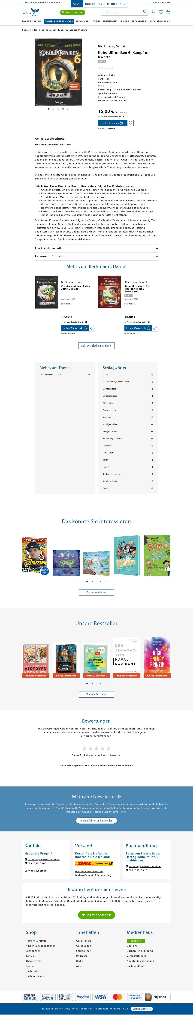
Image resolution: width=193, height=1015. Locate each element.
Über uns (132, 945)
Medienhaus (116, 4)
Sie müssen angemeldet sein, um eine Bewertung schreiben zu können (96, 765)
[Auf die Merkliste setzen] (130, 123)
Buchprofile (139, 21)
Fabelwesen (108, 445)
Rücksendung (103, 875)
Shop (76, 4)
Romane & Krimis (31, 21)
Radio (79, 961)
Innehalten (93, 4)
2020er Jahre (108, 403)
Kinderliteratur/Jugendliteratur (116, 382)
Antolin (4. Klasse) (110, 481)
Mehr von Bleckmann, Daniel (96, 345)
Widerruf (115, 1008)
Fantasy (106, 467)
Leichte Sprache (109, 389)
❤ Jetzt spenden (73, 12)
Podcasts (81, 956)
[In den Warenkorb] (112, 123)
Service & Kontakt (160, 2)
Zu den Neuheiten (96, 592)
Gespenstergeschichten (112, 438)
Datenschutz (62, 1008)
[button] (87, 581)
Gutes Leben (83, 945)
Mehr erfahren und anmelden (96, 820)
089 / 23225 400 (37, 863)
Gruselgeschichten (110, 424)
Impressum (46, 1008)
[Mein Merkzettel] (161, 12)
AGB (125, 1008)
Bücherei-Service (160, 21)
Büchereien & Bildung (140, 951)
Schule (105, 374)
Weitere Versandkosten (89, 871)
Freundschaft (108, 453)
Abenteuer (107, 417)
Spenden (136, 940)
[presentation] (36, 288)
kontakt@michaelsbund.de (44, 859)
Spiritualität (83, 951)
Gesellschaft (83, 940)
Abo (78, 966)
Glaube (125, 21)
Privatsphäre (79, 1008)
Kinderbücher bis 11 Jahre (50, 374)
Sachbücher (83, 21)
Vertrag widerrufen (142, 1008)
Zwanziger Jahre (109, 410)
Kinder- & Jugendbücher (59, 21)
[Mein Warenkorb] (168, 11)
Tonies (96, 21)
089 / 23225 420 (138, 870)
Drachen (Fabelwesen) (112, 474)
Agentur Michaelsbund (140, 961)
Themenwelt (110, 21)
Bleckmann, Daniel (111, 46)
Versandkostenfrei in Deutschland (42, 2)
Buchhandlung (136, 966)
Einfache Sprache (110, 396)
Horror (105, 460)
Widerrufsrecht (84, 875)
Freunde (106, 488)
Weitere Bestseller (96, 694)
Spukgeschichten (110, 431)
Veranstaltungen (137, 956)
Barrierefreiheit (99, 1008)
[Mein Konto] (153, 11)
